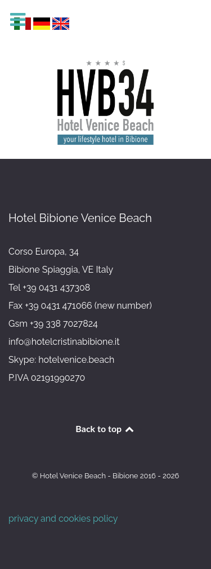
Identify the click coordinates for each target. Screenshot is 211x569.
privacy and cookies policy (63, 518)
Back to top (105, 428)
